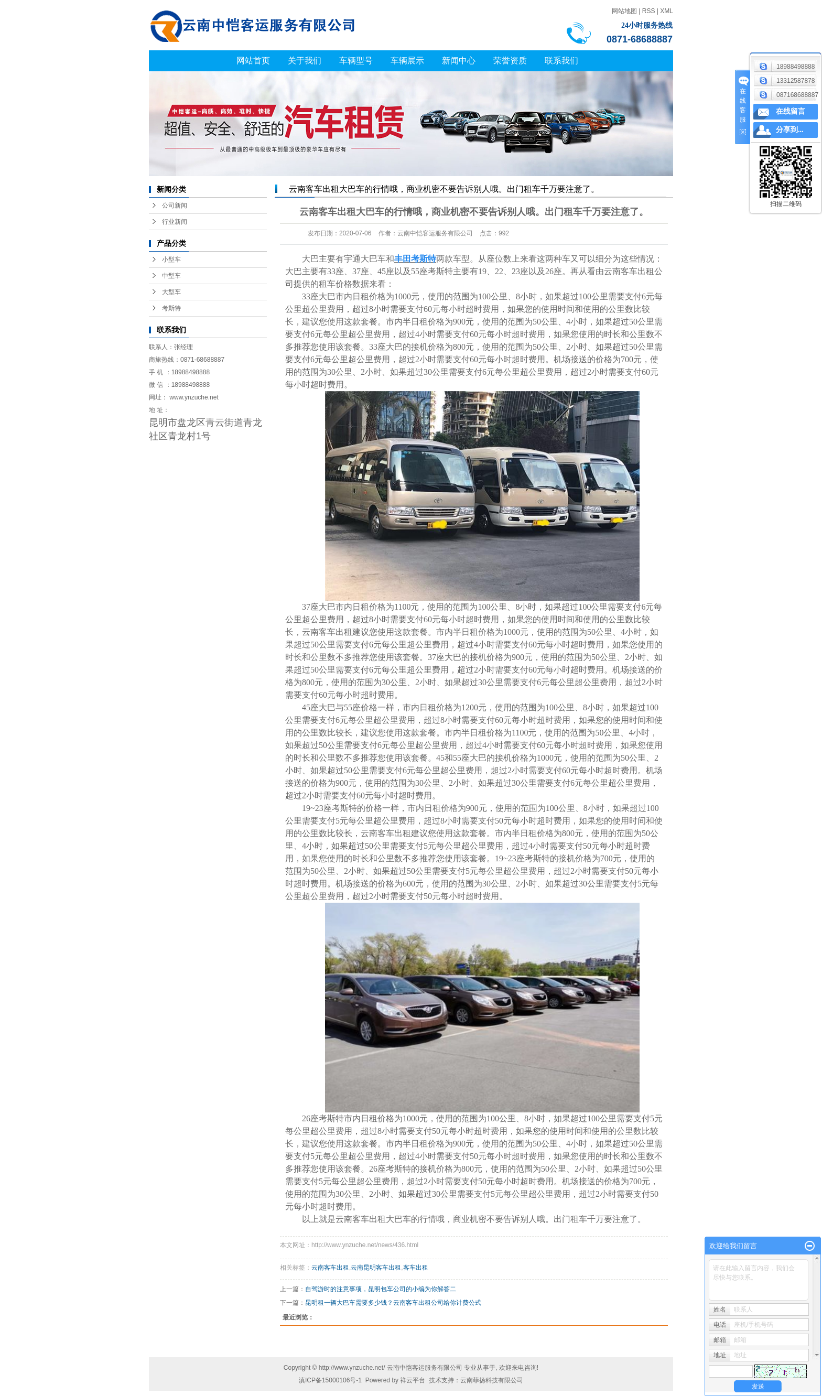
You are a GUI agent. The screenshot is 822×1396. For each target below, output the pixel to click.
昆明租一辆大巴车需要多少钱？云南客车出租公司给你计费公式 (393, 1302)
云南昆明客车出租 (376, 1267)
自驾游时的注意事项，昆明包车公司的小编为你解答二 (380, 1289)
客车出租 (415, 1267)
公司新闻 (174, 205)
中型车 (171, 275)
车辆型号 (356, 60)
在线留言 (790, 111)
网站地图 (624, 11)
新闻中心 (458, 60)
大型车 (171, 292)
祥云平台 (412, 1380)
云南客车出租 (629, 271)
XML (666, 11)
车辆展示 (407, 60)
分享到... (790, 130)
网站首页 (253, 60)
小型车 (171, 259)
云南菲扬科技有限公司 (491, 1380)
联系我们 (561, 60)
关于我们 (304, 60)
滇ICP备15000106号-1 (330, 1380)
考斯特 (171, 308)
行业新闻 (174, 221)
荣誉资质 (510, 60)
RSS (648, 11)
